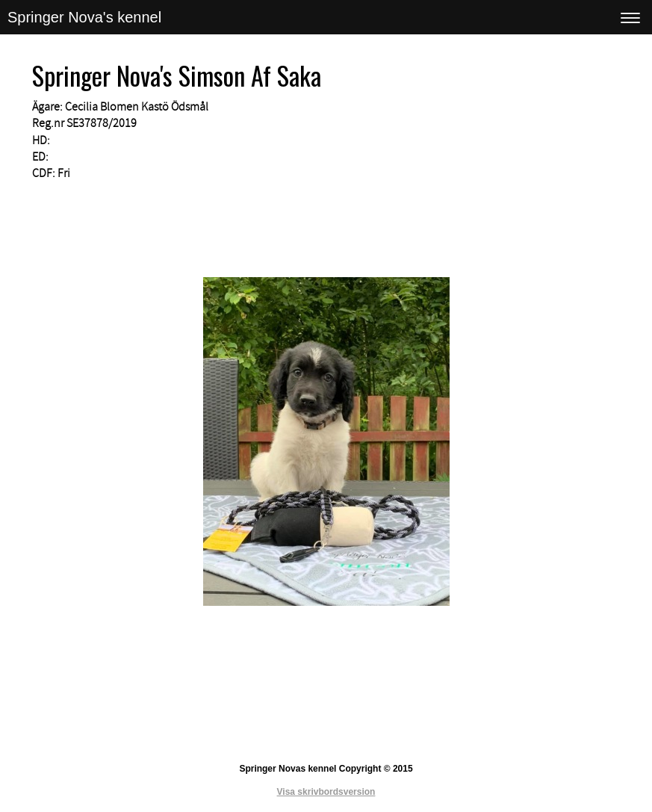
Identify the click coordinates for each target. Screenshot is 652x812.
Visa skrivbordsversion (326, 792)
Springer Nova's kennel (84, 17)
